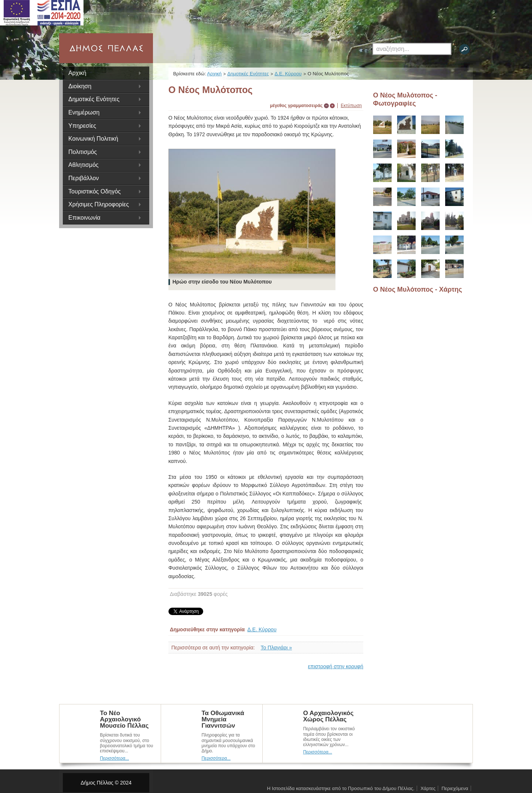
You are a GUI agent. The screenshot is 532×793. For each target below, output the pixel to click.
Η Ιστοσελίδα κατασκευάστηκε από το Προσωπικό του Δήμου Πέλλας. (341, 788)
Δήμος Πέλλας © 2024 (106, 783)
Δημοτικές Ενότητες (248, 73)
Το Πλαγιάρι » (276, 647)
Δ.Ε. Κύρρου (287, 73)
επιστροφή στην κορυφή (336, 666)
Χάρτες (428, 788)
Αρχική (77, 73)
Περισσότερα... (114, 758)
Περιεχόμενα (454, 788)
